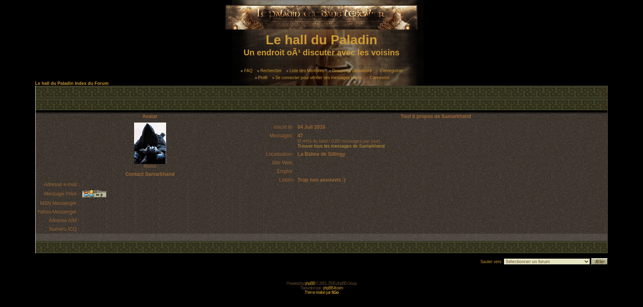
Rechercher (269, 70)
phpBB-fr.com (333, 288)
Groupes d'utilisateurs (350, 70)
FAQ (246, 70)
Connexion (378, 77)
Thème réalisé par (322, 292)
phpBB (310, 283)
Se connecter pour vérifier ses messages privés (317, 77)
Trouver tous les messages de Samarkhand (341, 145)
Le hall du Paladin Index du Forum (72, 83)
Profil (261, 77)
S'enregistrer (389, 70)
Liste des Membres (305, 70)
